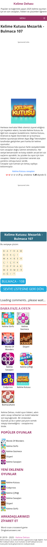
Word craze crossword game (14, 527)
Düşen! (7, 456)
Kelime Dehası (23, 3)
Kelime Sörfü (9, 446)
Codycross (8, 487)
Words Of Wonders (12, 440)
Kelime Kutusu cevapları (23, 171)
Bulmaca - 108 (13, 281)
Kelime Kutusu (10, 482)
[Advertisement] (23, 67)
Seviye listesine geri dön (23, 289)
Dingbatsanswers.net (11, 530)
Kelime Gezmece (11, 451)
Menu (23, 18)
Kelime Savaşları (11, 461)
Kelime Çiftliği (10, 493)
